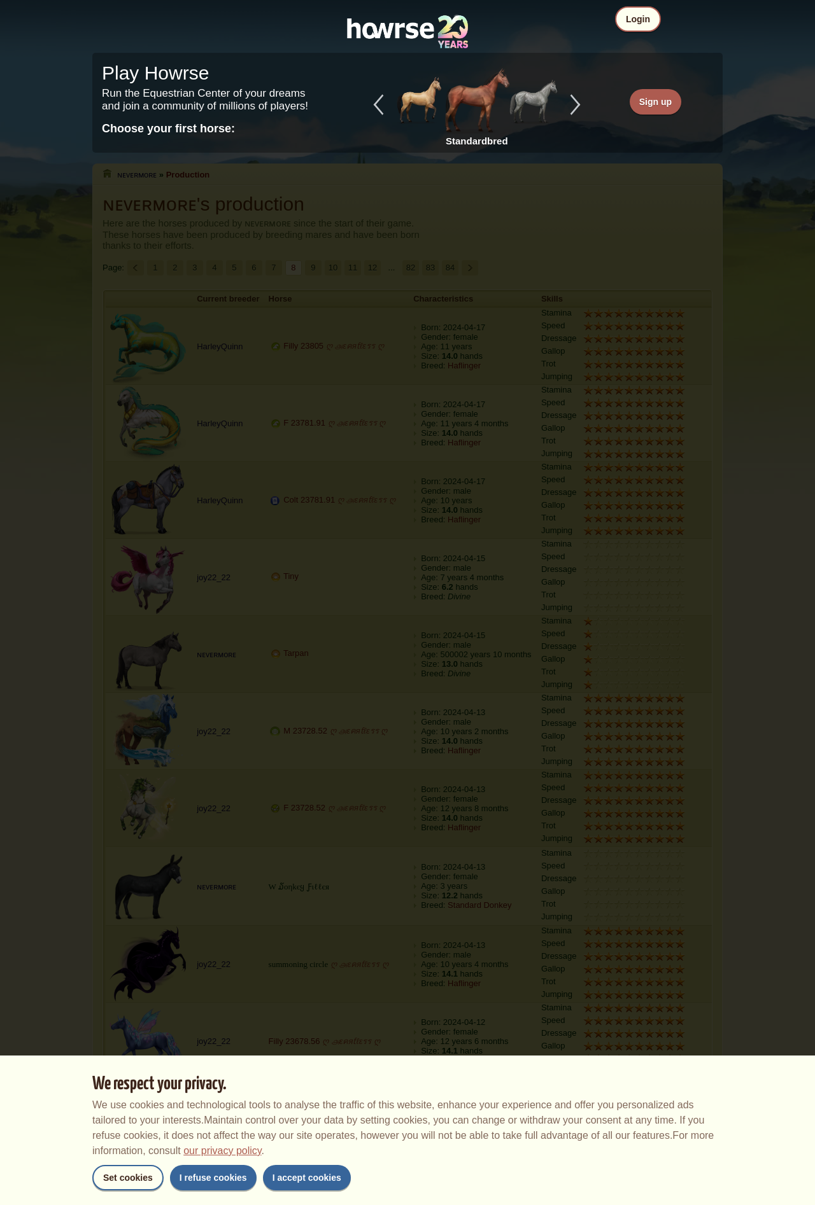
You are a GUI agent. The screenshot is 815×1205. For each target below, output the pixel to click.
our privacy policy (222, 1150)
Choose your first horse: (168, 128)
